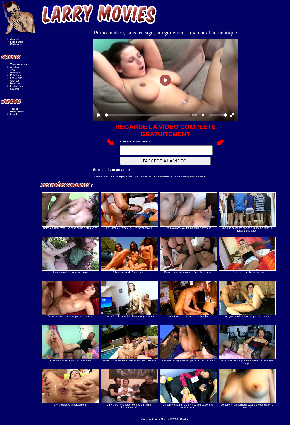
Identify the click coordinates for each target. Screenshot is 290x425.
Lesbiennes (16, 86)
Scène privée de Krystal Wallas (247, 255)
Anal (12, 69)
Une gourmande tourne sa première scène (247, 299)
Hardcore (15, 83)
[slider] (147, 115)
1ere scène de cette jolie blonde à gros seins (129, 299)
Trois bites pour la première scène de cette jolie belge (247, 345)
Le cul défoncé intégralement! (70, 387)
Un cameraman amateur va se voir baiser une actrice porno (188, 389)
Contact (184, 419)
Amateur (15, 67)
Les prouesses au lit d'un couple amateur (188, 210)
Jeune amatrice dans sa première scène (70, 299)
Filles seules (17, 111)
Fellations (15, 75)
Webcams (16, 44)
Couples (14, 114)
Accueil (14, 39)
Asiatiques (16, 72)
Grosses (14, 80)
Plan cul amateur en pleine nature (70, 255)
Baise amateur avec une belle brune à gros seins (70, 210)
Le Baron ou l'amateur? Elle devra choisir (129, 210)
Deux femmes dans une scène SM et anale (188, 255)
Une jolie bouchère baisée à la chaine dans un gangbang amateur (247, 212)
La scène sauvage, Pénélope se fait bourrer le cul (188, 343)
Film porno (16, 41)
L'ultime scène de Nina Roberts (129, 255)
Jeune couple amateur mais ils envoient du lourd (129, 343)
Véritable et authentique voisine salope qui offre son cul (247, 389)
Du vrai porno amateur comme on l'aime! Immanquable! (129, 389)
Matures (14, 88)
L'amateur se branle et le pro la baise (188, 299)
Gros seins (16, 78)
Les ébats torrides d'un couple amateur (70, 343)
